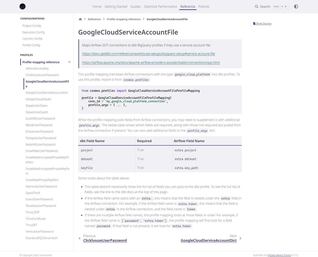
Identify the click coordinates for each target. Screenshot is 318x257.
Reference (187, 6)
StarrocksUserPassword (41, 186)
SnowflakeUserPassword (42, 151)
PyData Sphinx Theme (279, 255)
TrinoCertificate (36, 219)
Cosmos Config (32, 38)
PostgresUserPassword (41, 138)
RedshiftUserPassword (40, 144)
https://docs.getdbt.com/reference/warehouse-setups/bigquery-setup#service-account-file (148, 53)
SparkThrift (33, 193)
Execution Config (33, 32)
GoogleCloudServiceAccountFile (47, 83)
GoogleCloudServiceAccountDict (47, 93)
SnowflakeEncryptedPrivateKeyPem (47, 171)
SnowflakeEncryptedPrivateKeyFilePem (47, 159)
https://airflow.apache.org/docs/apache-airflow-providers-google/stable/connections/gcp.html (151, 62)
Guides (135, 6)
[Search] (271, 6)
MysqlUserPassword (39, 125)
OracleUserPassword (39, 131)
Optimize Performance (160, 6)
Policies (204, 6)
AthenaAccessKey (37, 68)
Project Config (31, 26)
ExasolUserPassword (39, 199)
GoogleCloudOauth (38, 99)
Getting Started (116, 6)
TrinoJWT (31, 225)
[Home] (80, 19)
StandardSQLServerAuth (42, 238)
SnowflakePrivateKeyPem (42, 180)
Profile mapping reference (40, 62)
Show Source (262, 23)
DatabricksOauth (37, 112)
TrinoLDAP (32, 212)
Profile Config (31, 45)
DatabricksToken (36, 106)
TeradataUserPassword (41, 206)
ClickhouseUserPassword (42, 75)
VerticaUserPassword (40, 231)
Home (96, 6)
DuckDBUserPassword (40, 118)
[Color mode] (296, 6)
